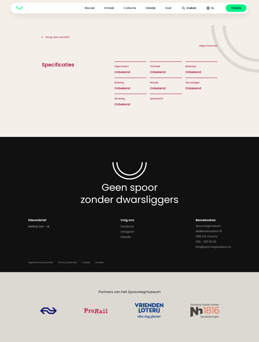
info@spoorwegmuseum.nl (213, 247)
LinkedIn (125, 237)
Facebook (127, 226)
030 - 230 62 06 (206, 242)
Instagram (127, 232)
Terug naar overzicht (57, 37)
